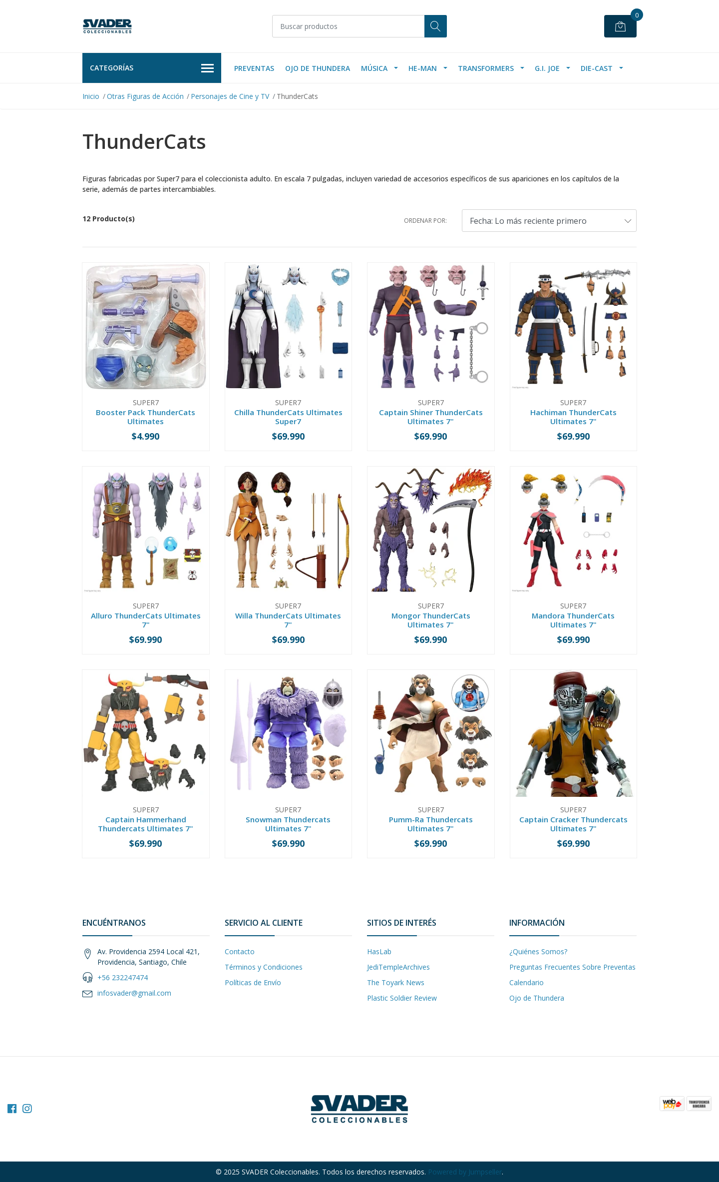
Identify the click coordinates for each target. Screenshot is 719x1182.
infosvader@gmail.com (134, 993)
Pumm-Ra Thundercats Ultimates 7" (431, 823)
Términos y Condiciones (264, 967)
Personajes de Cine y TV (230, 96)
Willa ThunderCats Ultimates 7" (288, 619)
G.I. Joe (547, 68)
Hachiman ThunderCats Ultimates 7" (573, 416)
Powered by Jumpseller (465, 1172)
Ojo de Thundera (317, 68)
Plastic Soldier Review (402, 998)
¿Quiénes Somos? (538, 951)
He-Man (422, 68)
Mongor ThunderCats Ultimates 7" (430, 619)
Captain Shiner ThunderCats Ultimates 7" (431, 416)
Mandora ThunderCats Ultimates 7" (573, 619)
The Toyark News (395, 982)
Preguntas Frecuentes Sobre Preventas (572, 967)
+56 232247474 (122, 977)
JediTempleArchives (398, 967)
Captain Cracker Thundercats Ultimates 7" (573, 823)
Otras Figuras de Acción (145, 96)
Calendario (526, 982)
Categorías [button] (152, 68)
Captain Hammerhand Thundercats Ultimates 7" (145, 823)
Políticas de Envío (253, 982)
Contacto (240, 951)
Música (374, 68)
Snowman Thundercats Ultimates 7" (288, 823)
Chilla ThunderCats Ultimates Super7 (288, 416)
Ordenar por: (425, 220)
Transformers (486, 68)
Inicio (90, 96)
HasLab (379, 951)
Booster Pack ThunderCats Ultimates (145, 416)
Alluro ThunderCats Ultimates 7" (146, 619)
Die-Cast (597, 68)
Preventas (254, 68)
